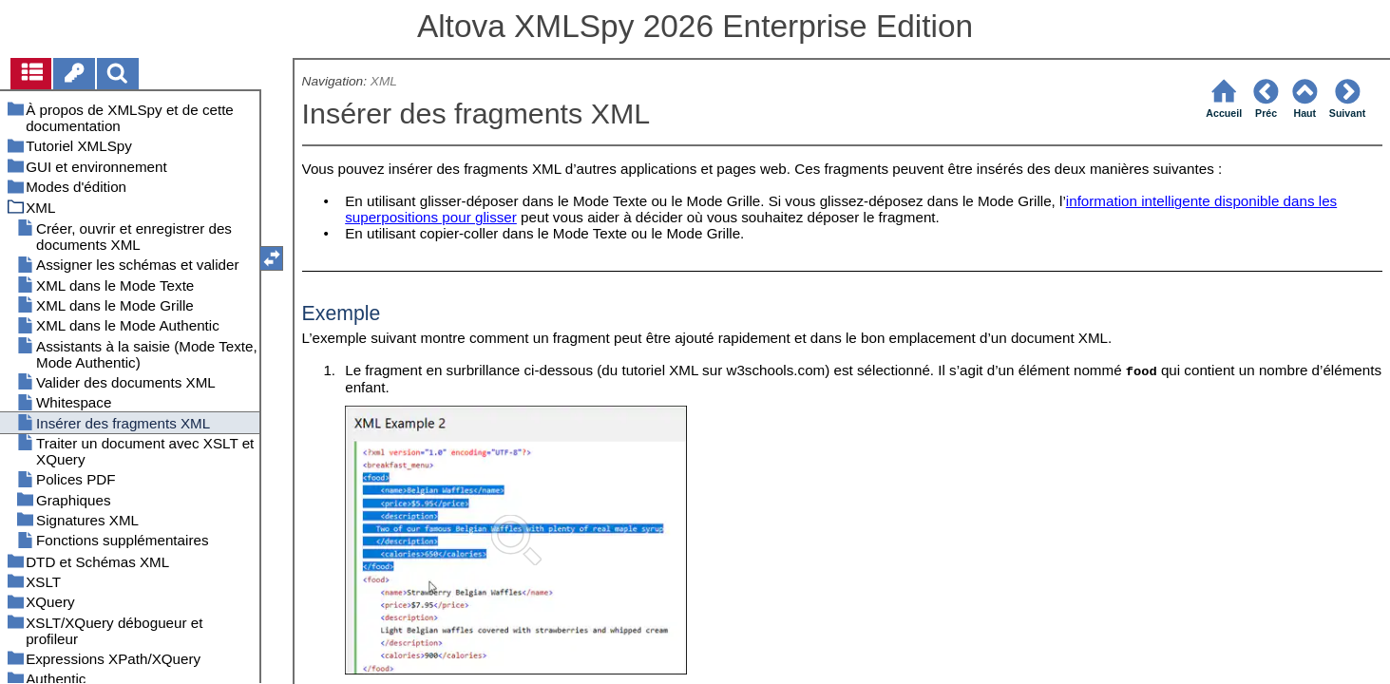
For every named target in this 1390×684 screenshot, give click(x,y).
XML (384, 81)
